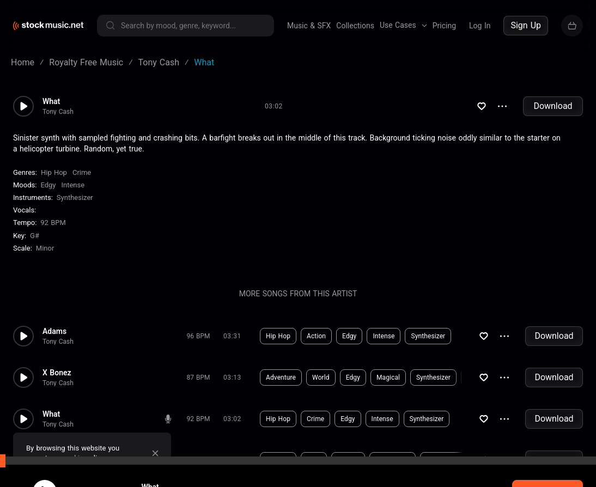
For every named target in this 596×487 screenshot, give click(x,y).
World (321, 377)
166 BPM (198, 460)
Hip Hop (54, 172)
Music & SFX (309, 25)
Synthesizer (75, 197)
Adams (54, 331)
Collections (355, 25)
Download (552, 106)
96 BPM (198, 336)
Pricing (444, 25)
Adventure (281, 377)
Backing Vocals (449, 460)
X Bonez (56, 372)
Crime (81, 172)
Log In (479, 25)
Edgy (48, 185)
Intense (72, 185)
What (51, 101)
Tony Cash (58, 111)
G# (34, 236)
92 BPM (53, 222)
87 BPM (198, 377)
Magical (388, 377)
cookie (73, 458)
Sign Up (525, 25)
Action (316, 336)
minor (45, 248)
